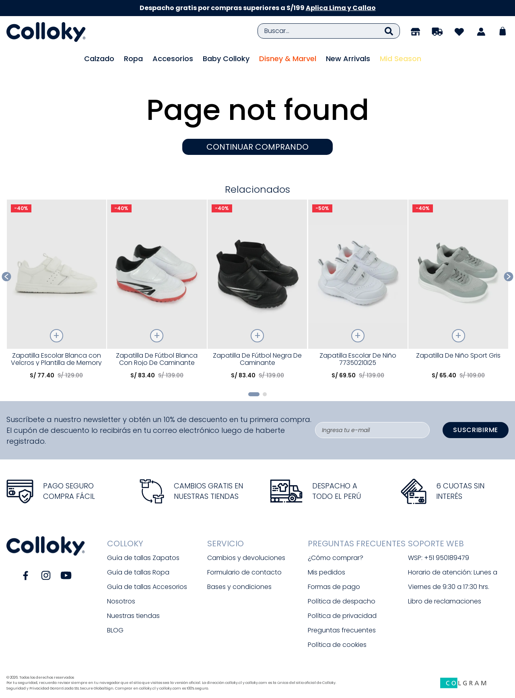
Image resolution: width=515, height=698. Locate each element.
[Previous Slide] (6, 276)
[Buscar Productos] (389, 31)
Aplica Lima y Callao (341, 7)
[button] (254, 394)
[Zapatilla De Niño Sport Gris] (458, 292)
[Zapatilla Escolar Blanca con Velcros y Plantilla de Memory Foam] (56, 292)
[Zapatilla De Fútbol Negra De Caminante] (257, 292)
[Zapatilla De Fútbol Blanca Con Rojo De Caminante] (156, 292)
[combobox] (329, 31)
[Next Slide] (508, 276)
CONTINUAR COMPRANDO (257, 146)
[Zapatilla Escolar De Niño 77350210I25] (358, 292)
